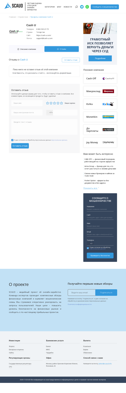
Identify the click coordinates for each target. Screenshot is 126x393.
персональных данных (59, 140)
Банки (48, 356)
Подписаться (106, 302)
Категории (50, 7)
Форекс (12, 356)
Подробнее (100, 58)
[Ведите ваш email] (92, 302)
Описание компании (26, 49)
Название (90, 216)
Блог (59, 7)
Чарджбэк (50, 363)
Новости (68, 7)
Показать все (91, 198)
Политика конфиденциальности (80, 314)
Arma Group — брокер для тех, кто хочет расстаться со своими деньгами (100, 173)
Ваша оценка (70, 103)
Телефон (90, 250)
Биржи (85, 359)
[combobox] (49, 112)
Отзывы (61, 49)
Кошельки (87, 356)
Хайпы (11, 363)
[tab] (27, 49)
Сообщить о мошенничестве (105, 7)
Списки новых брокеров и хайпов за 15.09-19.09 (98, 183)
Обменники (87, 363)
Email (89, 242)
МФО (48, 359)
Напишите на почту (97, 374)
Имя (88, 233)
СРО (10, 377)
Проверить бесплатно (100, 265)
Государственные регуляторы (20, 374)
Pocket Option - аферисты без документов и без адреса (99, 191)
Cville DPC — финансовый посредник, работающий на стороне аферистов (99, 162)
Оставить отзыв (70, 60)
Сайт (89, 225)
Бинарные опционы (16, 359)
